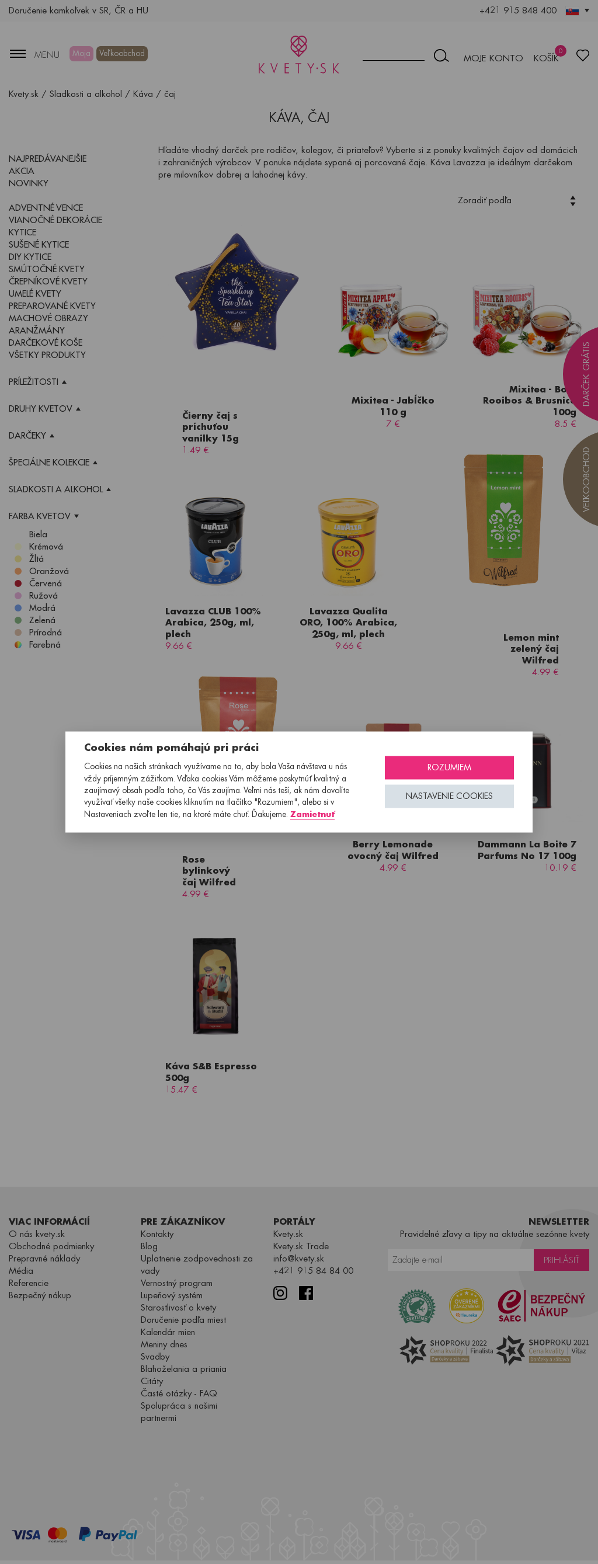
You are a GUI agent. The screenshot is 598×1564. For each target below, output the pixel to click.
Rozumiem (449, 767)
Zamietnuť (312, 814)
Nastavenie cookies (449, 796)
